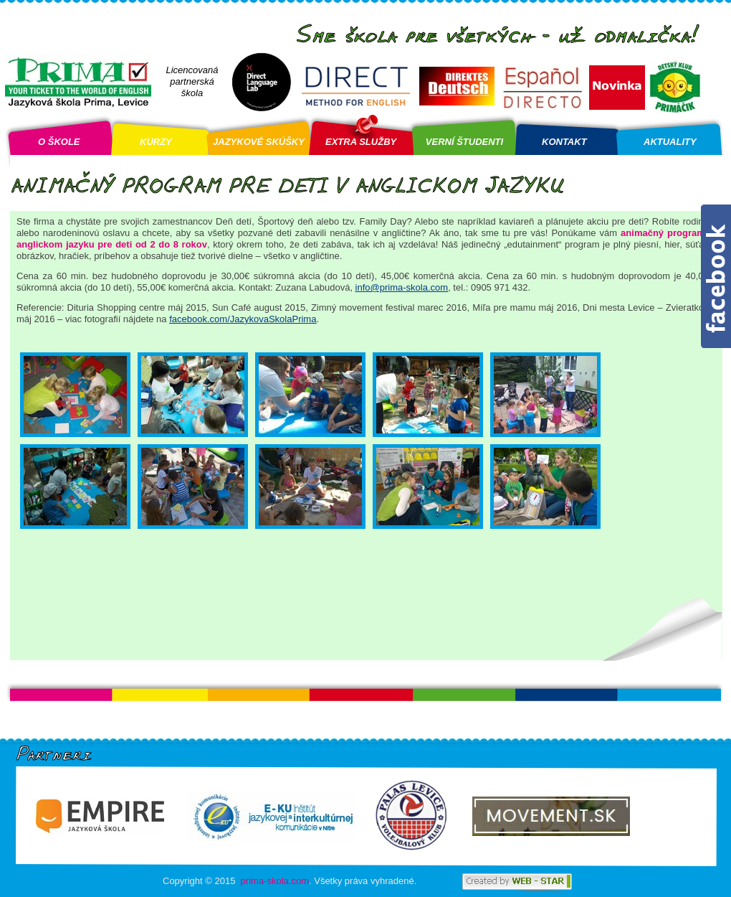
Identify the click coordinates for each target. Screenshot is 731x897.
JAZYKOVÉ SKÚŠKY (259, 141)
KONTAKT (564, 141)
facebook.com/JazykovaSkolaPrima (242, 319)
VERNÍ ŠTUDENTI (464, 141)
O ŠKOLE (59, 141)
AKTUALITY (670, 141)
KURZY (156, 141)
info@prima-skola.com (402, 287)
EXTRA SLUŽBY (360, 141)
